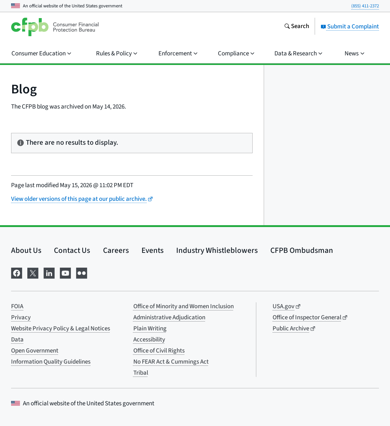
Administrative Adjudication (169, 317)
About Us (26, 250)
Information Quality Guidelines (50, 361)
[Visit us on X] (32, 272)
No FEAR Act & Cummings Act (171, 361)
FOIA (17, 306)
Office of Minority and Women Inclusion (183, 306)
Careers (116, 250)
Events (152, 250)
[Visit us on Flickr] (81, 272)
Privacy (21, 317)
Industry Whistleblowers (217, 250)
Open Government (34, 350)
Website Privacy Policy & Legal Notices (60, 328)
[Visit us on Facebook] (16, 272)
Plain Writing (150, 328)
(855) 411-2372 (365, 6)
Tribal (140, 372)
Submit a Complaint (350, 26)
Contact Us (72, 250)
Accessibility (149, 339)
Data (17, 339)
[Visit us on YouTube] (65, 272)
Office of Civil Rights (159, 350)
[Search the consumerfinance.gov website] (296, 27)
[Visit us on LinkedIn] (49, 272)
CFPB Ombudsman (301, 250)
